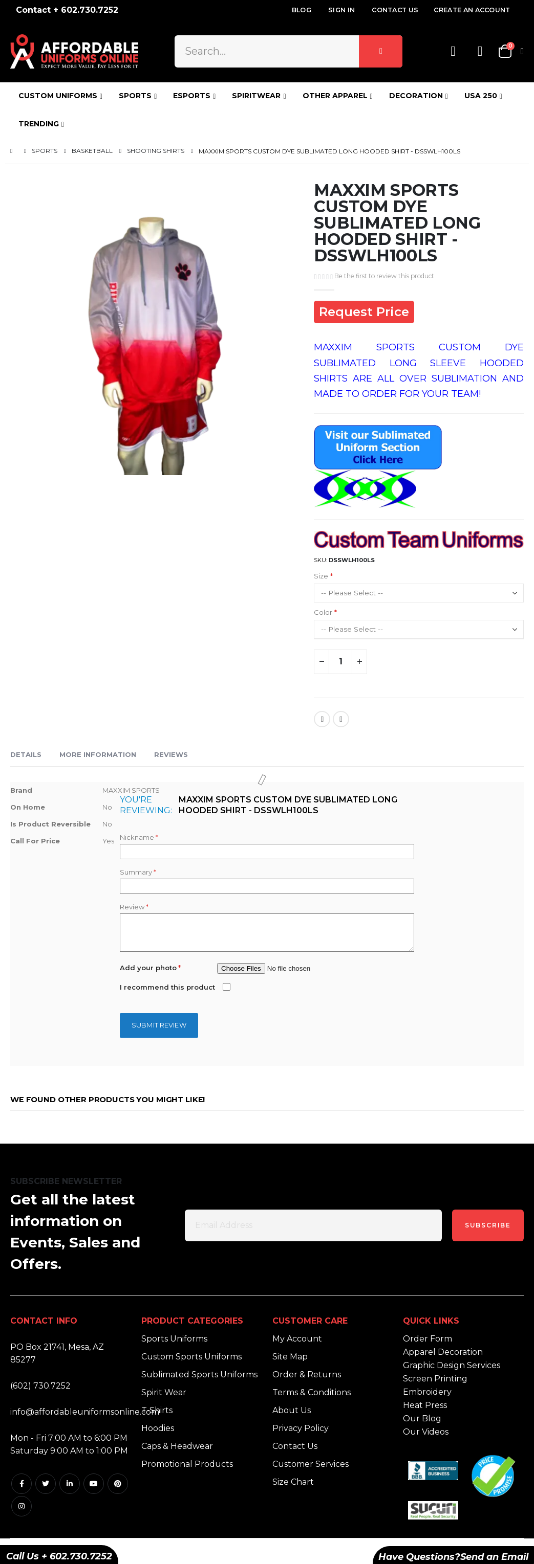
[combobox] (289, 51)
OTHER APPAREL (335, 95)
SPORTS (135, 95)
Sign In (341, 10)
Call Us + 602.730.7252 (59, 1556)
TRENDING (38, 123)
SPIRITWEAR (256, 95)
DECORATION (416, 95)
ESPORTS (191, 95)
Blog (301, 10)
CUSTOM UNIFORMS (57, 95)
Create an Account (472, 10)
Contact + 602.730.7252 (67, 10)
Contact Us (395, 10)
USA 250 (480, 95)
